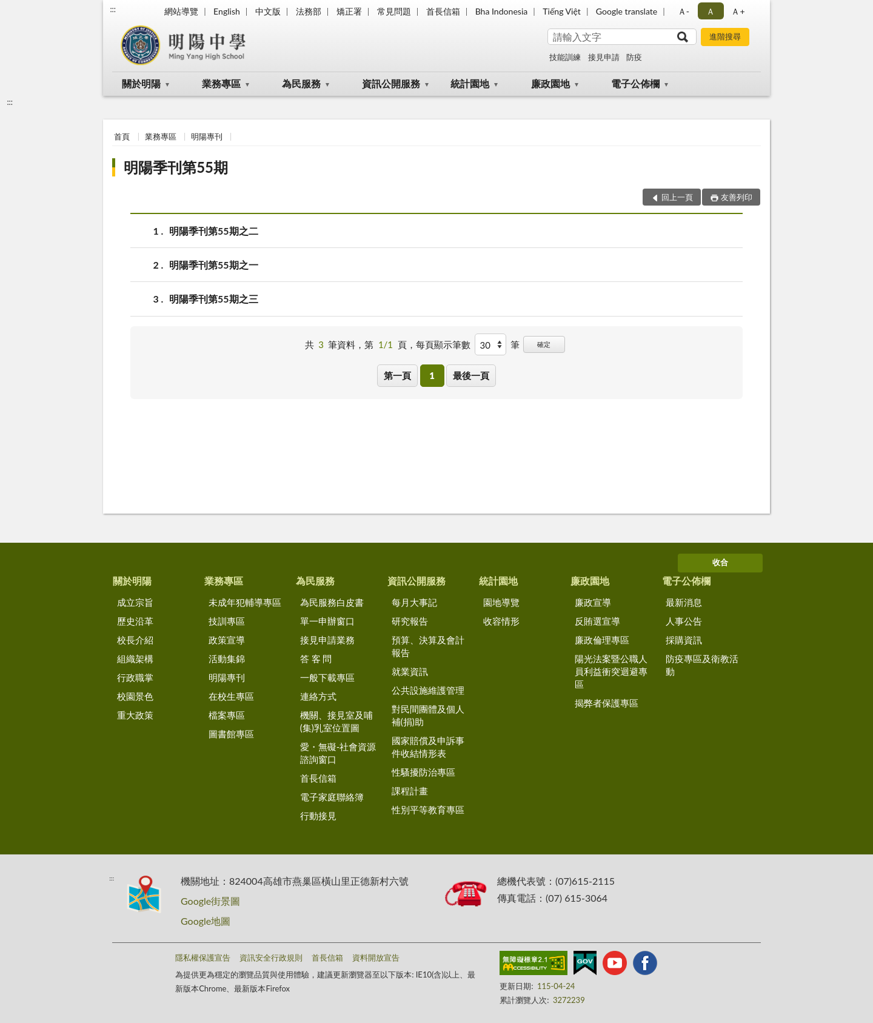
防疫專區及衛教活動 (702, 665)
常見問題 (394, 11)
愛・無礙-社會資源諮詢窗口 (338, 753)
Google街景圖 (210, 901)
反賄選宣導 (597, 620)
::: (113, 9)
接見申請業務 (327, 639)
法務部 (308, 11)
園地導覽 (501, 602)
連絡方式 (318, 696)
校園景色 (135, 696)
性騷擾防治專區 (423, 771)
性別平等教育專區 (428, 809)
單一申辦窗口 (327, 620)
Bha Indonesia (501, 11)
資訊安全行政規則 (271, 957)
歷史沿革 (135, 620)
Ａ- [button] (683, 11)
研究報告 (410, 620)
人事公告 (684, 620)
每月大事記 (414, 602)
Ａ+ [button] (737, 11)
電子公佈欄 (635, 83)
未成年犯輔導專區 (245, 602)
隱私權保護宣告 (202, 957)
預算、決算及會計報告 (428, 646)
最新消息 (684, 602)
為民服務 (301, 83)
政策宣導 (227, 639)
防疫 (634, 57)
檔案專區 (227, 714)
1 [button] (432, 375)
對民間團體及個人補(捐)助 (428, 715)
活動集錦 (227, 658)
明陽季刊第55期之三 (213, 299)
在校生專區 (231, 696)
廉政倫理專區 (602, 639)
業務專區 (221, 83)
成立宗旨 (135, 602)
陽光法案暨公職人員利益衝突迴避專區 (611, 671)
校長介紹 (135, 639)
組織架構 (135, 658)
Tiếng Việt (562, 11)
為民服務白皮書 (332, 602)
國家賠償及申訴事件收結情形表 (428, 747)
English (226, 11)
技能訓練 (565, 57)
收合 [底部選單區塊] (720, 562)
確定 (543, 344)
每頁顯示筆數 (443, 344)
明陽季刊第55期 (176, 167)
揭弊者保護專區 (606, 702)
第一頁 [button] (397, 375)
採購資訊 (684, 639)
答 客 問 (316, 658)
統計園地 (469, 83)
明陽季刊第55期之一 (213, 265)
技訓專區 (227, 620)
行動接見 (318, 815)
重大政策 (135, 714)
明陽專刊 (206, 136)
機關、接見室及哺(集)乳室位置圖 (336, 721)
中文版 (268, 11)
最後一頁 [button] (471, 375)
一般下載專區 (327, 677)
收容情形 (501, 620)
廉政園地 (550, 83)
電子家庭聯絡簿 (332, 796)
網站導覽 (181, 11)
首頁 (122, 136)
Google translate (626, 11)
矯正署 (349, 11)
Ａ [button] (710, 11)
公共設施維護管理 (428, 690)
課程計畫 (410, 790)
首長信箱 (443, 11)
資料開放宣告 (376, 957)
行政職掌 (135, 677)
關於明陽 (141, 83)
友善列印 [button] (736, 197)
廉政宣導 (593, 602)
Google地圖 (205, 921)
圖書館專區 (231, 733)
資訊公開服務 (391, 83)
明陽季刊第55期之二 (213, 231)
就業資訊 (410, 671)
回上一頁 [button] (677, 197)
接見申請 (604, 57)
